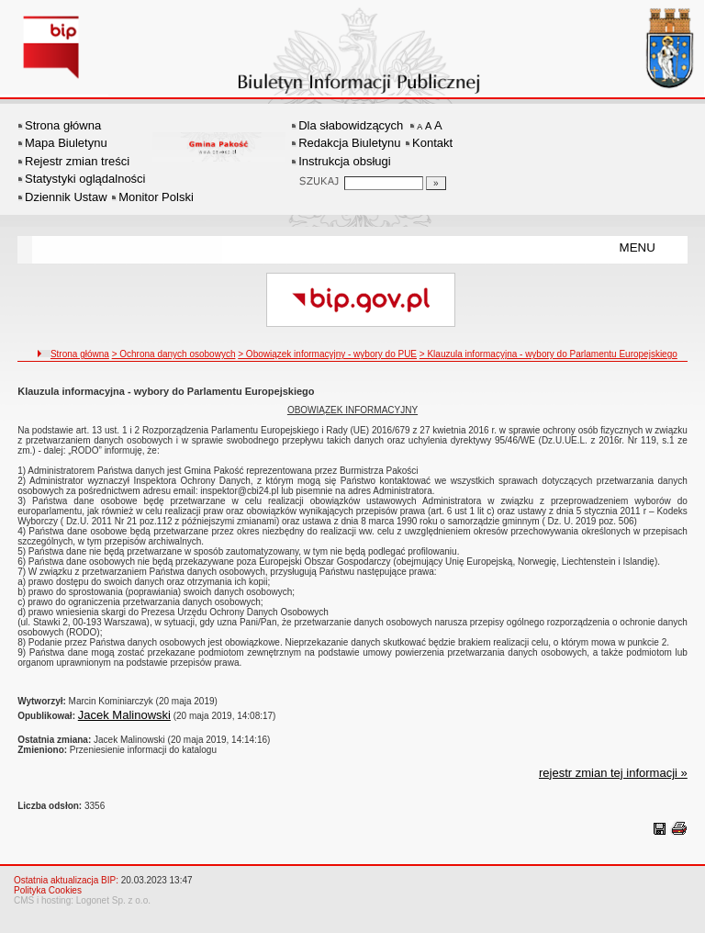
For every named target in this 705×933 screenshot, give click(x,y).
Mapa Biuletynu (66, 143)
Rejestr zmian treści (77, 161)
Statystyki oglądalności (85, 178)
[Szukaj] (436, 183)
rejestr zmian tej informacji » (613, 773)
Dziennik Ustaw (66, 197)
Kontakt (432, 143)
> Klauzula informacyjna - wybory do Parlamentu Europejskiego (548, 354)
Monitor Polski (156, 197)
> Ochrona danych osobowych (174, 354)
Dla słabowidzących (350, 125)
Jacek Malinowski (124, 715)
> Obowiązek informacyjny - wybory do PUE (327, 354)
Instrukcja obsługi (344, 161)
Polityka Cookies (48, 890)
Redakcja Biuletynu (349, 143)
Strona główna (63, 125)
